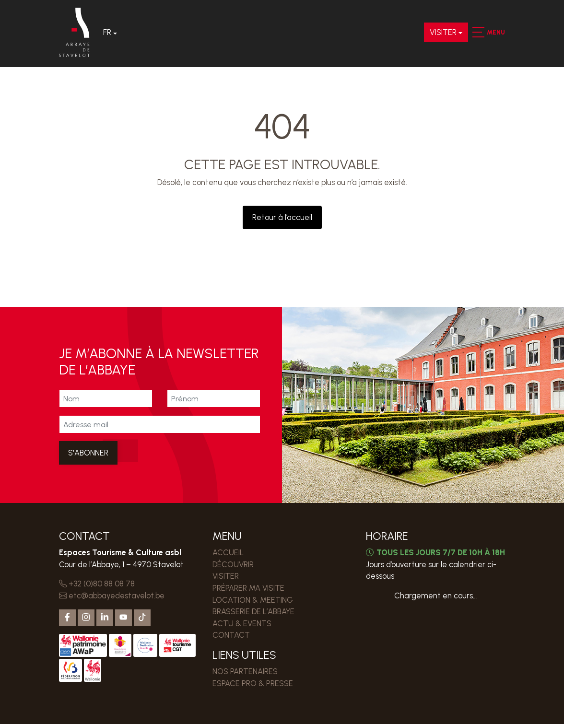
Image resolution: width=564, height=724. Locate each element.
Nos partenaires (245, 671)
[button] (478, 33)
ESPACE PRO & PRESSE (252, 683)
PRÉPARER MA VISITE (248, 588)
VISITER (443, 32)
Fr (108, 32)
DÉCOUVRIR (233, 564)
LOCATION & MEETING (253, 600)
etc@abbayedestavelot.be (111, 595)
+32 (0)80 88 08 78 (97, 583)
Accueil (228, 552)
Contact (231, 635)
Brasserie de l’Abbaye (253, 611)
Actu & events (242, 623)
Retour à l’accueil (282, 217)
